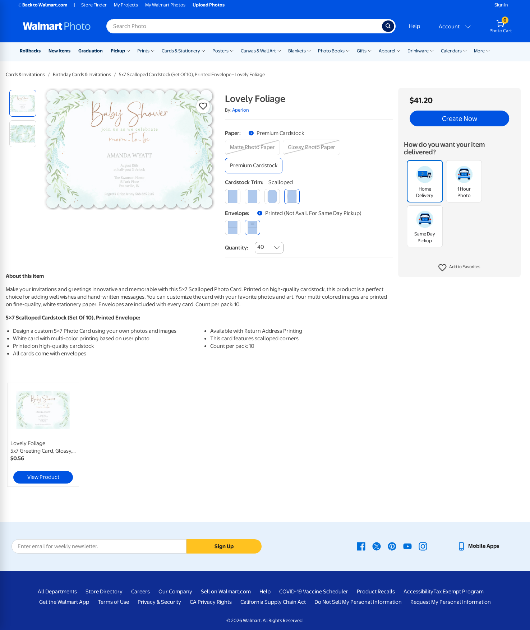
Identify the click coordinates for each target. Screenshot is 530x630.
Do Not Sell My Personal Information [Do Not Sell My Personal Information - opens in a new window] (358, 602)
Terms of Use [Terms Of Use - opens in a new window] (113, 602)
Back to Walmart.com (42, 5)
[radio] (22, 103)
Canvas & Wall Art (258, 50)
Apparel (387, 50)
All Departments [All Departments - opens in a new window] (57, 591)
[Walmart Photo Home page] (56, 26)
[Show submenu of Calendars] (465, 50)
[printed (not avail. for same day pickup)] (252, 227)
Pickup (118, 50)
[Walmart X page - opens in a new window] (376, 546)
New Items (59, 50)
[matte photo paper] (252, 147)
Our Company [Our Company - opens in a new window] (175, 591)
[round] (252, 196)
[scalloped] (292, 196)
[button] (459, 268)
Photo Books (331, 50)
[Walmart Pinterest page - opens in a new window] (392, 546)
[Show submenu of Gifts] (370, 50)
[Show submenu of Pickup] (128, 50)
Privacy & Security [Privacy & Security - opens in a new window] (159, 602)
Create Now (459, 118)
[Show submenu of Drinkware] (432, 50)
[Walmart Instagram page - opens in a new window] (423, 546)
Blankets (297, 50)
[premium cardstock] (253, 165)
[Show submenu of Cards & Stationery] (203, 50)
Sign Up (224, 546)
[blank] (232, 227)
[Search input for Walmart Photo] (244, 26)
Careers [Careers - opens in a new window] (140, 591)
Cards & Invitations (25, 74)
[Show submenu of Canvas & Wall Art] (279, 50)
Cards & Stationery (181, 50)
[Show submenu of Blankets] (309, 50)
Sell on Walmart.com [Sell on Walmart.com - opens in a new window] (226, 591)
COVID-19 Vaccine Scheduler (313, 591)
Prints (143, 50)
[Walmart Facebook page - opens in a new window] (361, 546)
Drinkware (418, 50)
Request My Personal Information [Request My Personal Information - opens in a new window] (450, 602)
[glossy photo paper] (311, 147)
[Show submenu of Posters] (232, 50)
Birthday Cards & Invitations (82, 74)
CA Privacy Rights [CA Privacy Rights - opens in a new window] (211, 602)
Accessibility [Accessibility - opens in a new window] (418, 591)
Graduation (90, 50)
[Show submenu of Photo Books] (348, 50)
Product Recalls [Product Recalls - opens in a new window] (376, 591)
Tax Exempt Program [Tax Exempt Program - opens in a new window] (458, 591)
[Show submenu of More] (488, 50)
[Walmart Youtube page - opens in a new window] (407, 546)
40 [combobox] (260, 247)
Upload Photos (209, 5)
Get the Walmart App (64, 602)
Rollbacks (30, 50)
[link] (43, 434)
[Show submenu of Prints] (153, 50)
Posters (220, 50)
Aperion (240, 110)
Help (414, 26)
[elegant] (272, 196)
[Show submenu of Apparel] (398, 50)
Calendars (451, 50)
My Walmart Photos (165, 5)
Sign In (501, 5)
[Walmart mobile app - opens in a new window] (478, 546)
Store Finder (94, 5)
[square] (232, 196)
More (479, 50)
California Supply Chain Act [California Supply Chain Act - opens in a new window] (273, 602)
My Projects (126, 5)
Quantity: (236, 247)
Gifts (362, 50)
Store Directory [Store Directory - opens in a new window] (104, 591)
